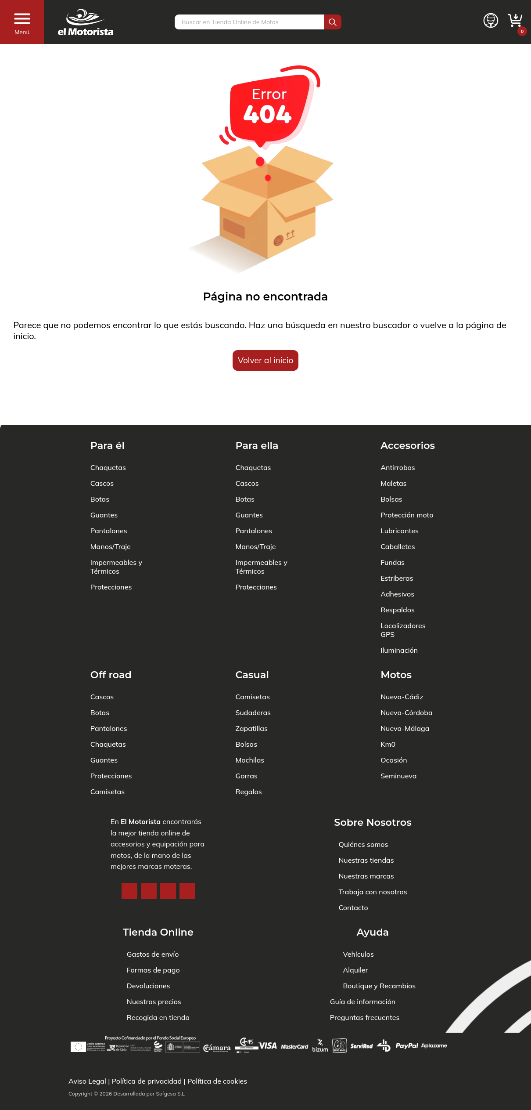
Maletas (393, 445)
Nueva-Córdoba (406, 674)
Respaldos (397, 572)
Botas (99, 461)
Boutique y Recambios (379, 985)
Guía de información (363, 1001)
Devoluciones (148, 985)
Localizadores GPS (403, 592)
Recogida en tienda (158, 1017)
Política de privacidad (147, 1081)
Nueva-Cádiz (401, 658)
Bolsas (391, 461)
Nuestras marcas (366, 838)
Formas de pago (153, 969)
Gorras (246, 738)
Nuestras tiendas (366, 822)
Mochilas (249, 722)
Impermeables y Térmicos (116, 529)
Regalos (248, 753)
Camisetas (107, 753)
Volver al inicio (266, 360)
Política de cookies (217, 1081)
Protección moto (406, 477)
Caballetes (397, 508)
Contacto (353, 869)
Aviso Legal (87, 1081)
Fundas (392, 524)
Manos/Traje (110, 508)
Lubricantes (399, 492)
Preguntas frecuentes (365, 1017)
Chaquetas (108, 429)
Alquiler (355, 969)
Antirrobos (397, 429)
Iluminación (399, 612)
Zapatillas (251, 690)
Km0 (387, 706)
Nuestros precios (154, 1001)
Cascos (102, 445)
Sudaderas (253, 674)
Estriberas (396, 540)
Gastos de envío (153, 954)
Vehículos (358, 954)
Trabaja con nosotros (372, 854)
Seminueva (398, 738)
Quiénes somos (363, 806)
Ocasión (393, 722)
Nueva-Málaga (404, 690)
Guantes (104, 477)
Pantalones (108, 492)
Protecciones (111, 549)
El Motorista (141, 783)
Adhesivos (397, 556)
